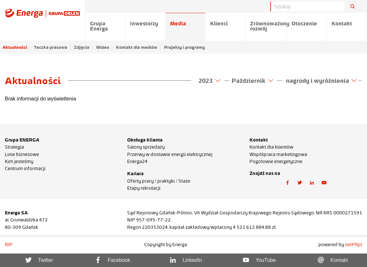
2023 (209, 80)
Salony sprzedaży (146, 147)
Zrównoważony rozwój (268, 26)
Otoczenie (304, 23)
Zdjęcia (81, 47)
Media (178, 23)
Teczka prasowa (50, 47)
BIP (8, 244)
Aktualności (15, 47)
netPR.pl (353, 244)
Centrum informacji (25, 168)
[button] (287, 182)
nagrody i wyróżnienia (321, 80)
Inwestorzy (144, 23)
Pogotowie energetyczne (275, 161)
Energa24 (137, 161)
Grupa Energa (99, 26)
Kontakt (341, 23)
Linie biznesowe (22, 154)
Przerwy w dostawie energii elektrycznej (169, 154)
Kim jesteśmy (19, 161)
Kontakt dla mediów (136, 47)
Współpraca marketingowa (278, 154)
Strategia (14, 147)
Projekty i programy (184, 47)
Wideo (102, 47)
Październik (252, 80)
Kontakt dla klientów (271, 147)
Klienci (219, 23)
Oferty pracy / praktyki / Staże (158, 181)
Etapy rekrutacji (143, 188)
